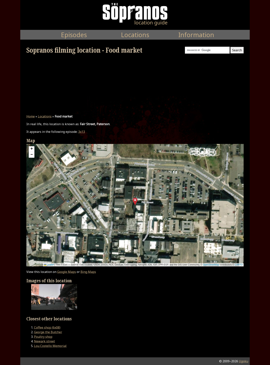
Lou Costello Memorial (50, 346)
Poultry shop (43, 337)
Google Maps (66, 272)
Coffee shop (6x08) (47, 327)
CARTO (239, 264)
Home (30, 116)
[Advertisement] (135, 84)
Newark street (44, 341)
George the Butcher (48, 332)
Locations (45, 116)
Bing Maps (88, 272)
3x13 (81, 132)
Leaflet (49, 264)
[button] (135, 201)
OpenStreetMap (211, 264)
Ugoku (243, 361)
